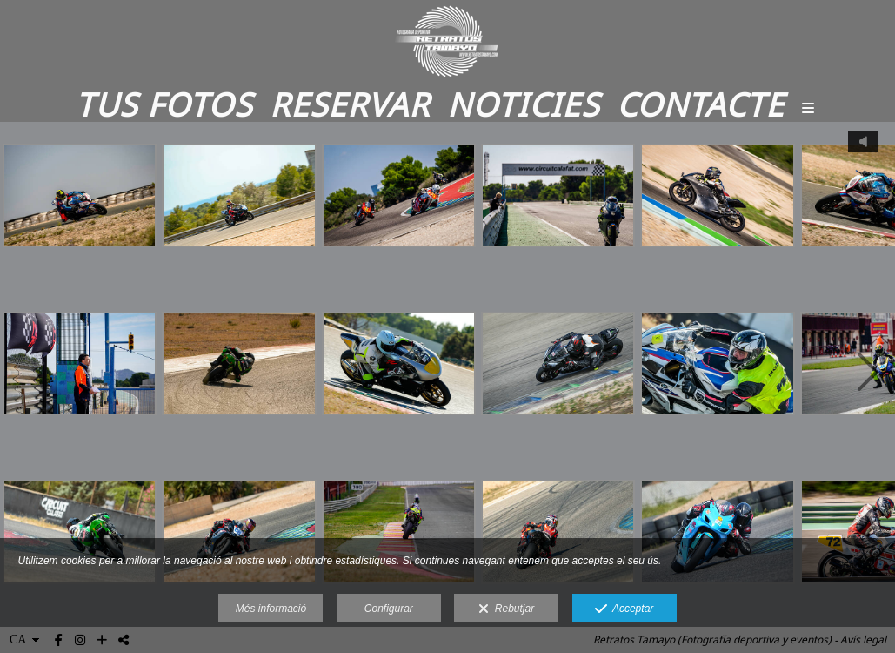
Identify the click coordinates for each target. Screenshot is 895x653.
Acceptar (624, 609)
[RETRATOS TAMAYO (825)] (398, 207)
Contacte (701, 104)
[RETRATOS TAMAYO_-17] (79, 207)
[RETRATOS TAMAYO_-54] (717, 375)
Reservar (350, 104)
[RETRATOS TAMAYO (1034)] (558, 207)
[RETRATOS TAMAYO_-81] (238, 207)
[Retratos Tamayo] (447, 41)
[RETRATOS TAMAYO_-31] (398, 375)
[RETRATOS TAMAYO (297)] (717, 207)
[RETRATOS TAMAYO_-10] (238, 375)
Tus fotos (164, 104)
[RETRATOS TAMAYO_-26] (558, 375)
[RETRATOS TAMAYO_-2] (79, 375)
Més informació (271, 609)
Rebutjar (506, 609)
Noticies (523, 104)
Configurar (388, 609)
